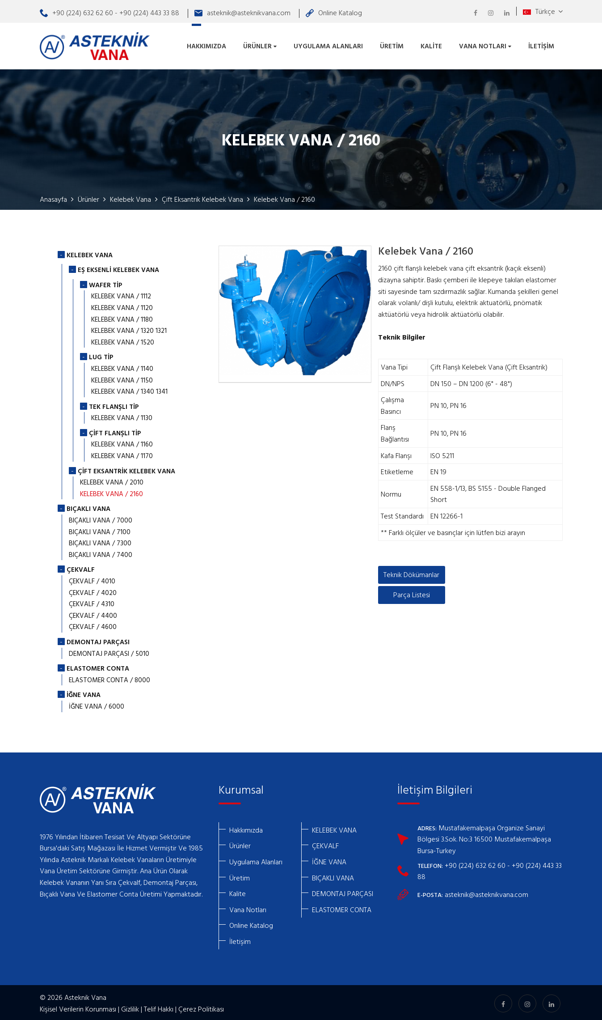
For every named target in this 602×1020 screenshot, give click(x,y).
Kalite (431, 45)
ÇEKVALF (325, 844)
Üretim (392, 45)
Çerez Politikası (201, 1007)
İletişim (541, 45)
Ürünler (260, 45)
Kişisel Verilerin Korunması (78, 1007)
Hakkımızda (206, 45)
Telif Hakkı (158, 1007)
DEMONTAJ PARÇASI (342, 891)
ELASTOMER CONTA (341, 907)
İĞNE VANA (329, 859)
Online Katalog (334, 12)
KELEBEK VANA (334, 828)
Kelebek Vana (130, 197)
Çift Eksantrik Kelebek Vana (202, 197)
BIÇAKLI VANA (333, 876)
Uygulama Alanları (328, 45)
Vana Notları (485, 45)
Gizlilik (130, 1007)
